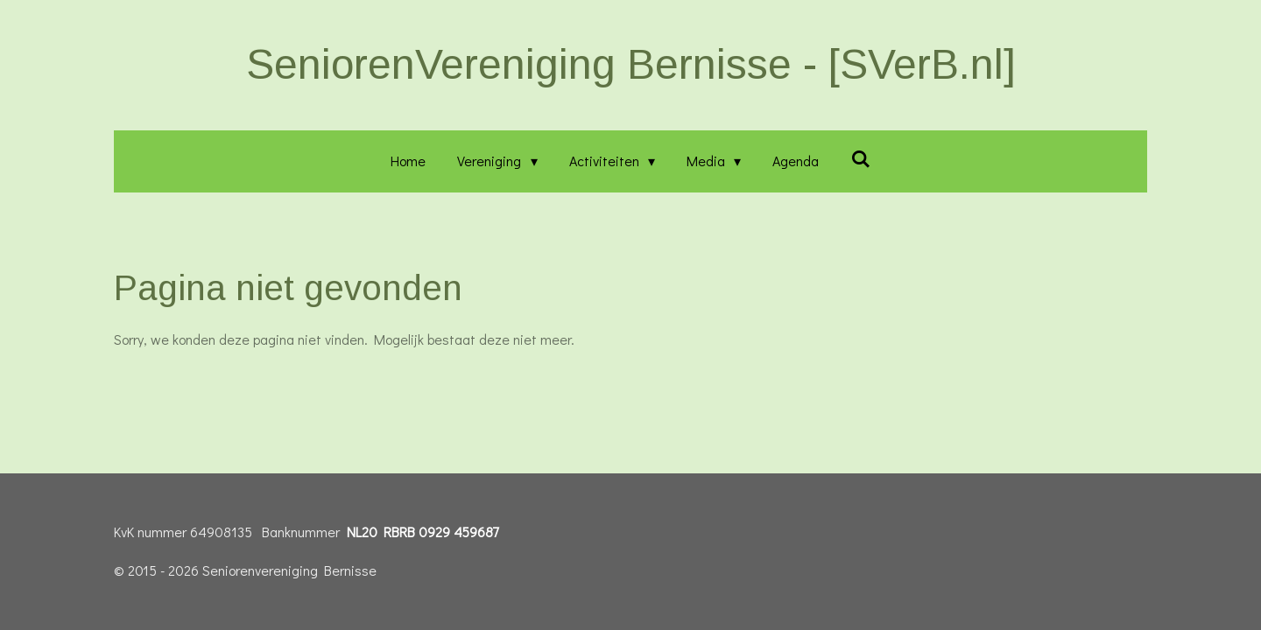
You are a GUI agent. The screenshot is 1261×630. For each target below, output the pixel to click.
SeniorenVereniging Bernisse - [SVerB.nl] (631, 64)
